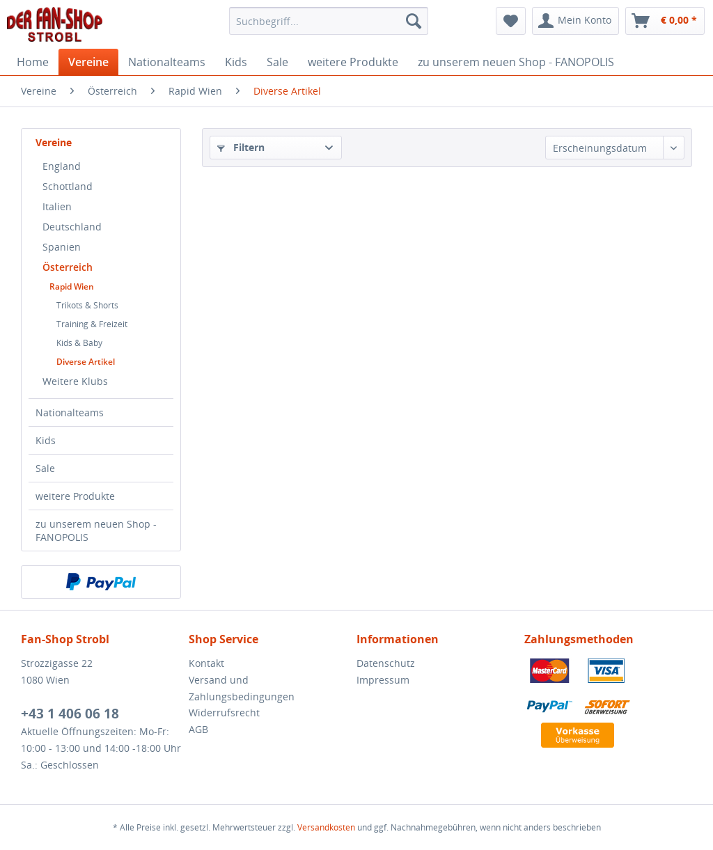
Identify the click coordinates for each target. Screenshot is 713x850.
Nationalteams (70, 412)
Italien (57, 206)
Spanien (61, 246)
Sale (45, 468)
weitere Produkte (75, 496)
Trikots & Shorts (87, 305)
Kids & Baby (79, 343)
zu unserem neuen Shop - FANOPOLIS (96, 530)
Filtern (241, 147)
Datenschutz (385, 663)
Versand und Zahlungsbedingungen (242, 688)
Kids (46, 440)
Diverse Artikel (85, 362)
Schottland (67, 186)
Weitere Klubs (75, 381)
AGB (198, 729)
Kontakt (206, 663)
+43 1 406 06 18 (70, 714)
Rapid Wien (71, 286)
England (61, 166)
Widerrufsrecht (224, 712)
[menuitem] (329, 21)
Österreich (67, 267)
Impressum (382, 679)
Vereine (54, 142)
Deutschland (72, 226)
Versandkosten (326, 827)
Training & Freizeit (91, 324)
